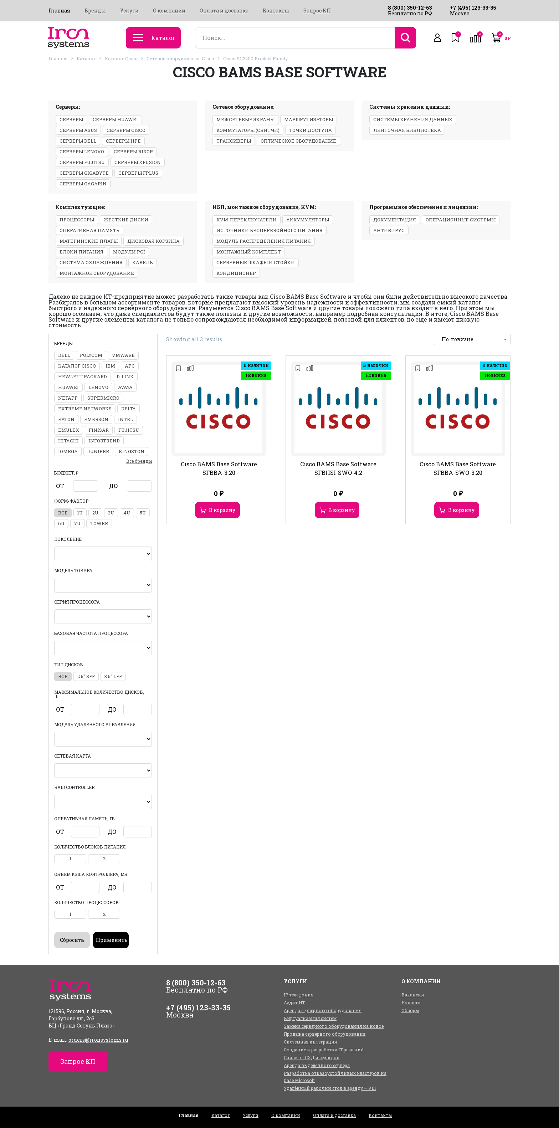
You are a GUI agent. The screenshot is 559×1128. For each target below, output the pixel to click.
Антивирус (389, 230)
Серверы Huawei (115, 119)
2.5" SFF (86, 676)
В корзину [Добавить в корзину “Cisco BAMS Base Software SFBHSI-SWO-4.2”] (341, 510)
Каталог (86, 58)
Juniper (98, 451)
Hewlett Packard (82, 376)
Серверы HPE (123, 141)
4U (127, 512)
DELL (64, 355)
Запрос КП (317, 10)
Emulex (68, 430)
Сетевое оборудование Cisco (180, 58)
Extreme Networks (85, 408)
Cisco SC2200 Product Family (255, 58)
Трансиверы (233, 141)
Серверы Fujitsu (82, 162)
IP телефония (298, 995)
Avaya (125, 387)
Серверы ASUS (78, 130)
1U (80, 512)
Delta (128, 408)
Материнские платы (89, 241)
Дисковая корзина (153, 241)
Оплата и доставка (224, 10)
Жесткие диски (126, 219)
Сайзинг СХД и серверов (311, 1057)
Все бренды (139, 461)
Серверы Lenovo (82, 151)
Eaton (66, 419)
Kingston (131, 451)
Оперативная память (89, 230)
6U (61, 523)
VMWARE (123, 355)
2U (95, 512)
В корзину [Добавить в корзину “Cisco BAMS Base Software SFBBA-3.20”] (222, 510)
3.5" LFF (113, 676)
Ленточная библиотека (407, 130)
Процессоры (77, 219)
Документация (394, 219)
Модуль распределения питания (263, 241)
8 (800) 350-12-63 (410, 7)
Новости (411, 1002)
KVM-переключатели (246, 219)
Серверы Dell (78, 141)
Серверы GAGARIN (83, 183)
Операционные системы (461, 219)
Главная (59, 10)
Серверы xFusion (137, 162)
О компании (169, 10)
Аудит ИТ (294, 1002)
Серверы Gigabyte (84, 173)
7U (77, 523)
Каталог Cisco (121, 58)
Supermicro (103, 398)
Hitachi (68, 440)
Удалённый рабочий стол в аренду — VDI (330, 1088)
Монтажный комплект (248, 251)
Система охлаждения (91, 262)
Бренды (95, 10)
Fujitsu (128, 430)
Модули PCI (129, 251)
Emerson (96, 419)
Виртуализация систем (310, 1018)
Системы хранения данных (412, 119)
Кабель (142, 262)
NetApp (68, 398)
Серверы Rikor (133, 151)
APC (130, 366)
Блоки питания (81, 251)
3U (111, 512)
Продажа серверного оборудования (324, 1034)
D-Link (125, 376)
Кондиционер (236, 273)
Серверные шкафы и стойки (255, 262)
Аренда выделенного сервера (317, 1065)
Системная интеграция (310, 1042)
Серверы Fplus (138, 173)
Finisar (99, 430)
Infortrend (104, 440)
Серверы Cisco (126, 130)
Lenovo (98, 387)
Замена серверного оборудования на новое (334, 1026)
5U (143, 512)
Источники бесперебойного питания (269, 230)
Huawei (68, 387)
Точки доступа (310, 130)
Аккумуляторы (307, 219)
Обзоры (410, 1010)
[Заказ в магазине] (472, 339)
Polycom (91, 355)
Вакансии (412, 995)
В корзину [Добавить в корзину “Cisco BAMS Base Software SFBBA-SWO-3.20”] (461, 510)
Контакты (276, 10)
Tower (99, 523)
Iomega (68, 451)
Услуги (129, 10)
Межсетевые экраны (245, 119)
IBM (110, 366)
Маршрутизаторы (308, 119)
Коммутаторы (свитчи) (248, 130)
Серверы (71, 119)
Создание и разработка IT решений (324, 1049)
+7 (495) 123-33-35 (473, 7)
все (63, 512)
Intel (125, 419)
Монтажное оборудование (97, 273)
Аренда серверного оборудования (322, 1010)
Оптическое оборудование (298, 141)
